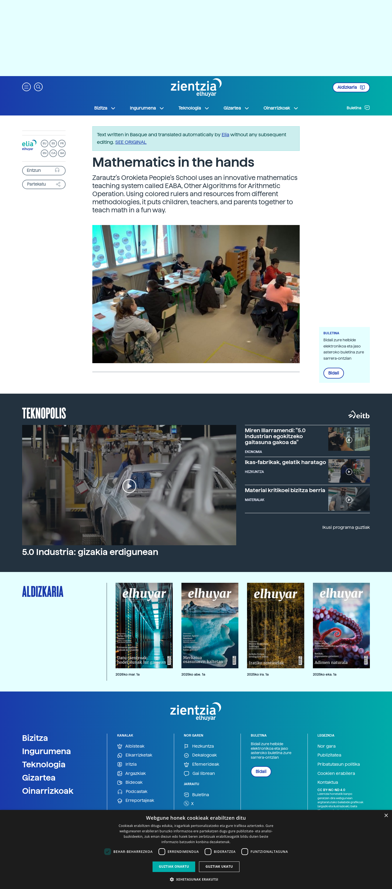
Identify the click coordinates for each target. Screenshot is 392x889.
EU (44, 143)
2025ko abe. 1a (193, 674)
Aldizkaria (351, 87)
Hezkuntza (199, 746)
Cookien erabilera (336, 773)
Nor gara (326, 746)
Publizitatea (329, 755)
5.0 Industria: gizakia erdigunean (90, 552)
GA (62, 153)
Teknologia (44, 764)
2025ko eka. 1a (324, 674)
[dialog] (196, 849)
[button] (26, 86)
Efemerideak (201, 764)
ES (53, 143)
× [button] (386, 816)
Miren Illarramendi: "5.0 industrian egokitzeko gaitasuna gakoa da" (275, 436)
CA (53, 153)
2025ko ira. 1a (258, 674)
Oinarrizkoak (47, 791)
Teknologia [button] (193, 108)
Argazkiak (131, 773)
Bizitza (35, 738)
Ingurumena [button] (147, 108)
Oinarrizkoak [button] (281, 108)
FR (62, 143)
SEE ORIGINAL (131, 142)
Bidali (333, 373)
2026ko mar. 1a (128, 674)
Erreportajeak (135, 800)
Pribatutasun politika (338, 764)
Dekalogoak (200, 755)
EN (44, 153)
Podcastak (132, 792)
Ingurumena (46, 751)
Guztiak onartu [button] (174, 866)
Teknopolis (44, 412)
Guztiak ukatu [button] (219, 866)
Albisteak (130, 746)
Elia (225, 134)
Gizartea (39, 777)
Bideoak (130, 782)
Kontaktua (327, 782)
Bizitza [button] (105, 108)
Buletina (358, 107)
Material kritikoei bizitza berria (285, 490)
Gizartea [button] (236, 108)
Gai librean (199, 773)
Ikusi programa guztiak (346, 527)
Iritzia (127, 764)
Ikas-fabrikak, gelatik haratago (285, 462)
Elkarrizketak (134, 755)
